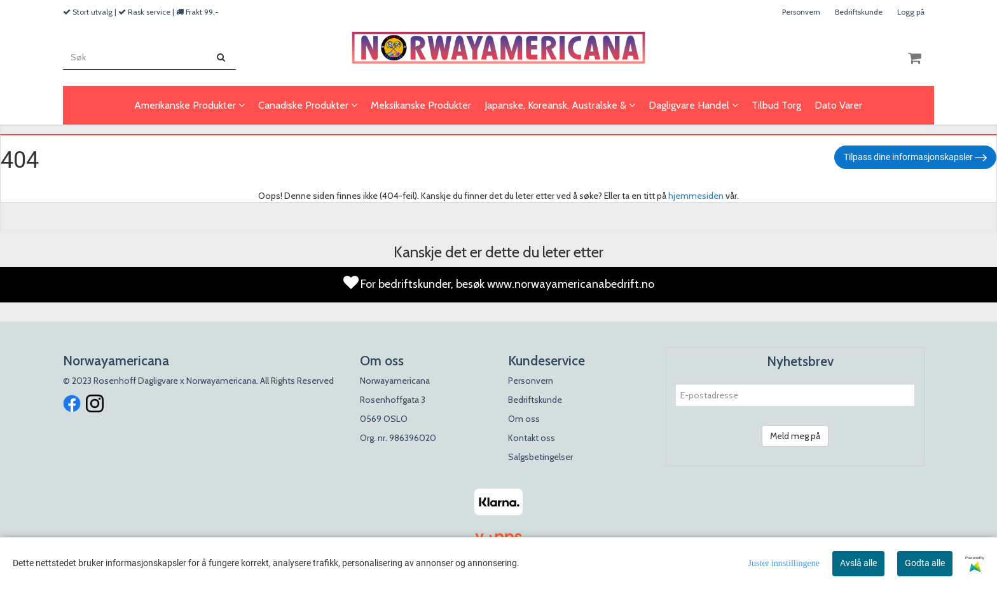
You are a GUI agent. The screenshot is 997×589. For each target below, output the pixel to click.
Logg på (911, 12)
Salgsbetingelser (540, 457)
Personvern (801, 12)
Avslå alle (858, 563)
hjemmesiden (696, 195)
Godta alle (925, 563)
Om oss (524, 418)
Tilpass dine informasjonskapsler (915, 157)
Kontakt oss (531, 437)
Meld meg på (795, 436)
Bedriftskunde (859, 12)
